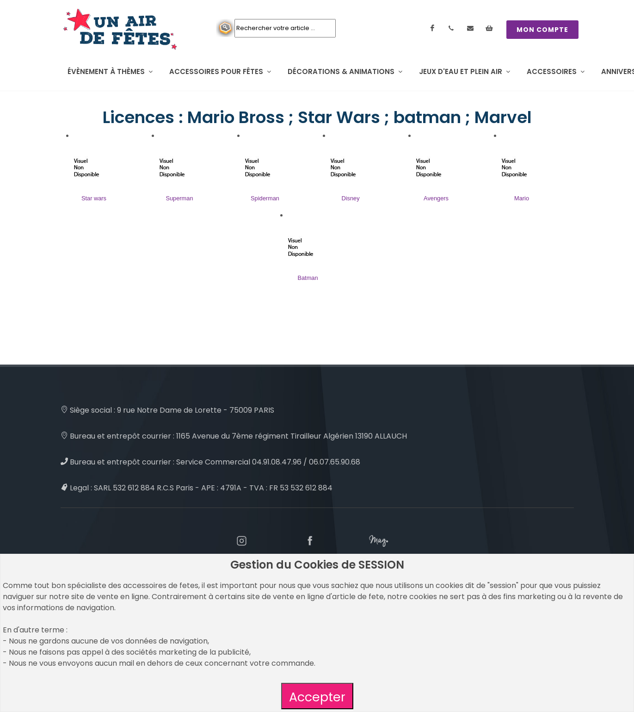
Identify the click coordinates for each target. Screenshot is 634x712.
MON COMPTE (542, 29)
